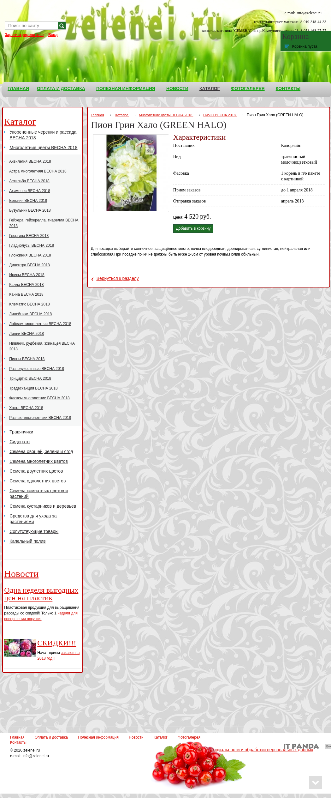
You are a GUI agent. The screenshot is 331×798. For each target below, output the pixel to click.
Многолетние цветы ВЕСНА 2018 (166, 115)
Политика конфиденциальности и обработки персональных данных (243, 749)
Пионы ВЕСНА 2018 (220, 115)
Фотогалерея (189, 737)
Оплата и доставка (51, 737)
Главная (97, 115)
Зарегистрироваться (24, 35)
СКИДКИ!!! (56, 643)
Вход (53, 35)
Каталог (209, 88)
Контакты (18, 742)
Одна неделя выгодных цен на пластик (41, 594)
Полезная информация (98, 737)
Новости (21, 573)
